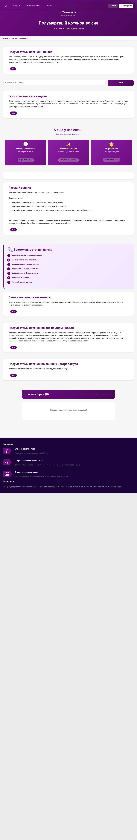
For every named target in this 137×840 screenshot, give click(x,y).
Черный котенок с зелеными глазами (27, 255)
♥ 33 (13, 347)
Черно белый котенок (20, 278)
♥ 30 (13, 375)
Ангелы (49, 6)
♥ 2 (13, 69)
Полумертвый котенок (20, 38)
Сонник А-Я (16, 6)
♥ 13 (13, 113)
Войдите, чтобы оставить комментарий (96, 394)
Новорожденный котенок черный (25, 264)
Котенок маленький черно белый (25, 260)
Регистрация (125, 6)
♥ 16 (13, 230)
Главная (5, 38)
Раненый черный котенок (22, 282)
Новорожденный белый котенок (25, 269)
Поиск (120, 83)
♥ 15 (13, 311)
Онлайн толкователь (33, 6)
